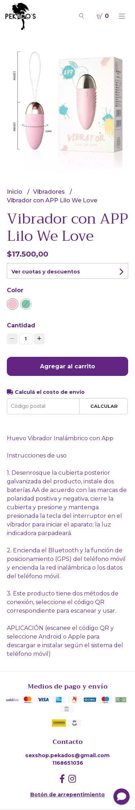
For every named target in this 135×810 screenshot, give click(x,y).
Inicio (15, 191)
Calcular (104, 406)
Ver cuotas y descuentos (46, 271)
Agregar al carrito (67, 366)
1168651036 (67, 763)
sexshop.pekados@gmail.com (67, 755)
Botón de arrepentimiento (67, 794)
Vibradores (49, 191)
